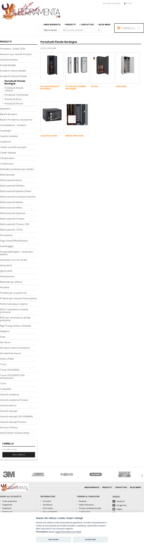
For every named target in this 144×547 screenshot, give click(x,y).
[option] (14, 474)
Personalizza (42, 532)
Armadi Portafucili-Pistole (13, 76)
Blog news (105, 24)
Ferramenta (6, 235)
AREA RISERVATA (52, 24)
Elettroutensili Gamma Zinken (15, 191)
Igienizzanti (6, 270)
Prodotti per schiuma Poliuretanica (18, 298)
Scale (2, 336)
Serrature (5, 342)
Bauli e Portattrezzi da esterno (16, 119)
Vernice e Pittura (9, 427)
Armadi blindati (8, 65)
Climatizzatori (7, 158)
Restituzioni (7, 511)
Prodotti (70, 24)
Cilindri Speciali (8, 152)
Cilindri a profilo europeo (13, 147)
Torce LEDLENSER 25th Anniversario (12, 377)
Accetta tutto (90, 539)
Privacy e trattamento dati (90, 508)
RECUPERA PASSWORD (112, 3)
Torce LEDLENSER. (10, 369)
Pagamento (7, 504)
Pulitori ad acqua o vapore (14, 303)
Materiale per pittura (11, 281)
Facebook (120, 501)
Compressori (7, 163)
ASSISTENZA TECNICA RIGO (14, 433)
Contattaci (87, 24)
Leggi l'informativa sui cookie (68, 532)
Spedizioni (6, 508)
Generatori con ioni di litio (13, 259)
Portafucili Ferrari (13, 103)
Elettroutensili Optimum (12, 213)
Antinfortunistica (9, 59)
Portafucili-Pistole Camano (13, 89)
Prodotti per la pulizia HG (13, 292)
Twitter (119, 509)
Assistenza (47, 504)
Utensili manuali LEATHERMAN (16, 416)
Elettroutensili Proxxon (12, 218)
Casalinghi (5, 130)
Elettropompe (7, 174)
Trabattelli (5, 389)
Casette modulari (9, 136)
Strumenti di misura (10, 353)
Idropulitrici (6, 265)
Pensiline (5, 287)
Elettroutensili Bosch (11, 180)
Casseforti (5, 141)
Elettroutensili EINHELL (12, 185)
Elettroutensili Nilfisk (11, 207)
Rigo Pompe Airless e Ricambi (15, 325)
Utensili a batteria (9, 394)
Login (128, 3)
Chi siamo (47, 501)
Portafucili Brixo (13, 99)
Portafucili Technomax (16, 94)
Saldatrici (5, 331)
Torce (3, 364)
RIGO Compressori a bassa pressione (14, 311)
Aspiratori (5, 108)
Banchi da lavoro (9, 114)
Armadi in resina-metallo (13, 70)
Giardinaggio (7, 246)
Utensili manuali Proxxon (13, 422)
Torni (3, 383)
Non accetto (53, 539)
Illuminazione (7, 276)
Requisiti (82, 501)
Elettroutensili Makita (11, 202)
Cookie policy (84, 511)
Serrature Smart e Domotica (15, 347)
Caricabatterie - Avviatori (13, 125)
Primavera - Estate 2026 (12, 48)
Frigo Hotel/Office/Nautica (14, 240)
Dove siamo (48, 508)
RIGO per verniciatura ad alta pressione (15, 319)
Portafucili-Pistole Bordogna (14, 82)
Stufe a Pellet (7, 358)
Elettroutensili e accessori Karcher (18, 196)
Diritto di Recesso (86, 504)
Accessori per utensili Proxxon (16, 54)
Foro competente (50, 511)
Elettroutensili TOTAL (11, 229)
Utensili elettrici (8, 405)
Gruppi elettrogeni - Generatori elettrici (16, 253)
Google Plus (121, 505)
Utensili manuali (8, 411)
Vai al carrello (18, 455)
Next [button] (142, 475)
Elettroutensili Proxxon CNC (15, 224)
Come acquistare (9, 501)
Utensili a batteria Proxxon (14, 400)
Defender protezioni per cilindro (17, 169)
